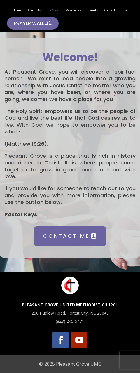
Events (93, 10)
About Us (34, 10)
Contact (109, 10)
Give (125, 10)
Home (17, 10)
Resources (73, 10)
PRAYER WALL (29, 23)
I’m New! (53, 10)
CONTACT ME (66, 236)
